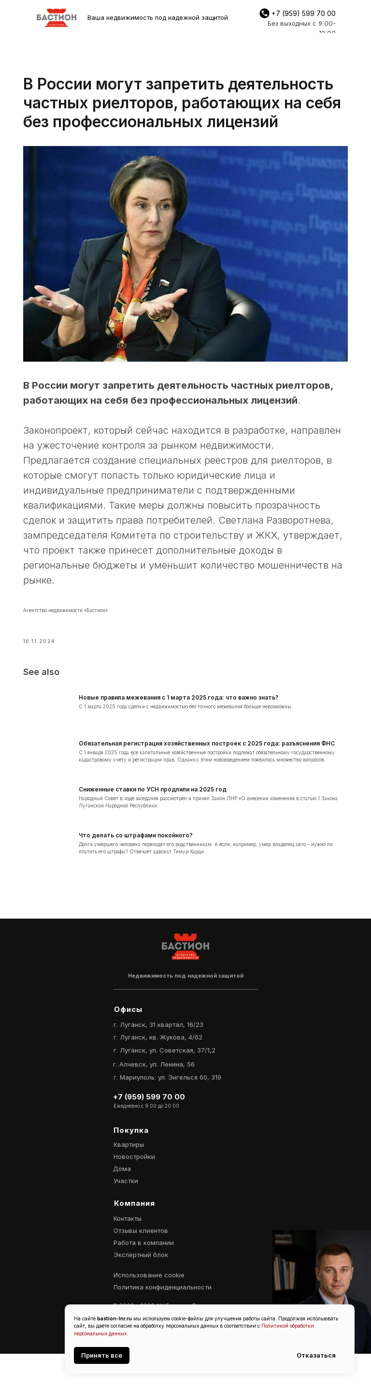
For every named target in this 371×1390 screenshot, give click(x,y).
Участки (126, 1217)
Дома (122, 1205)
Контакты (128, 1254)
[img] (56, 18)
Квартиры (129, 1181)
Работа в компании (144, 1279)
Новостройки (134, 1193)
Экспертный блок (141, 1291)
